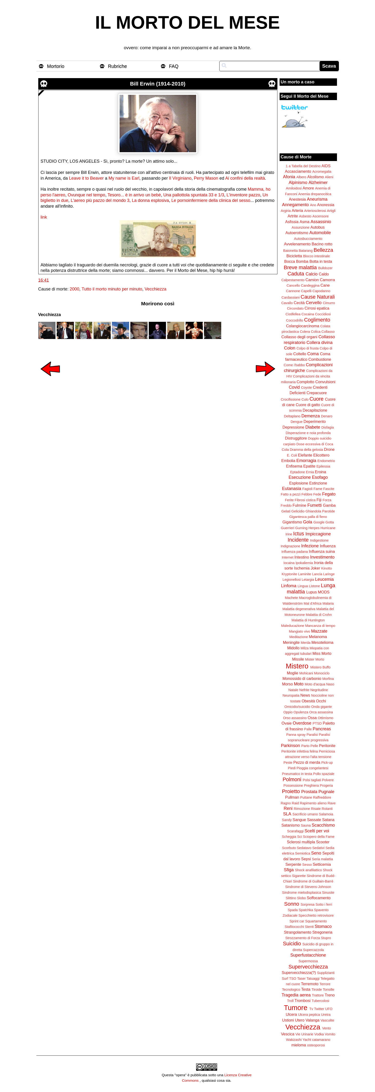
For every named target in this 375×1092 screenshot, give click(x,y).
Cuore (316, 399)
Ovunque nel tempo (86, 195)
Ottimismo (325, 718)
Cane (325, 285)
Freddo (286, 505)
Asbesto (305, 216)
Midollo (293, 648)
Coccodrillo (294, 320)
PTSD (317, 723)
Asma (304, 222)
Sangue (299, 820)
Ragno (286, 803)
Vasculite (327, 1020)
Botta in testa (320, 261)
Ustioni (288, 1020)
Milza (305, 648)
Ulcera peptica (309, 1015)
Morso (287, 684)
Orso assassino (295, 718)
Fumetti (314, 505)
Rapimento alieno (313, 803)
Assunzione (300, 227)
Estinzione (318, 483)
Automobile (320, 232)
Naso (330, 684)
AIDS (326, 166)
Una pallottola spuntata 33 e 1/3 (193, 195)
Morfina (328, 679)
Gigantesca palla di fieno (308, 517)
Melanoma (318, 637)
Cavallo (287, 303)
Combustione (319, 359)
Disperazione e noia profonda (308, 433)
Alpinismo (298, 182)
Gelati (285, 511)
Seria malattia (322, 859)
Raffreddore (322, 797)
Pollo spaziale (323, 774)
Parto (305, 746)
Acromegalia (321, 171)
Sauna (306, 825)
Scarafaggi (295, 831)
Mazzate (319, 631)
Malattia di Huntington (308, 620)
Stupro (326, 938)
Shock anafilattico (308, 870)
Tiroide (316, 989)
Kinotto (326, 568)
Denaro (326, 416)
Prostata (309, 791)
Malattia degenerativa (298, 609)
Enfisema (294, 466)
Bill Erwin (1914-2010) (157, 84)
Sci (299, 837)
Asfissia (291, 222)
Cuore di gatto (308, 405)
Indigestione (319, 540)
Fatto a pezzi (290, 494)
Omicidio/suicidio (297, 707)
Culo (305, 399)
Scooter (323, 842)
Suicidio (292, 944)
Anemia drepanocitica (314, 194)
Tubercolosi (320, 1001)
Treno (330, 995)
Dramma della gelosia (306, 450)
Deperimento (314, 421)
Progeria (326, 785)
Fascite (328, 489)
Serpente (293, 864)
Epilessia (323, 466)
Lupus (311, 592)
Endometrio (326, 461)
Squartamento (316, 921)
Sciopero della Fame (319, 837)
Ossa (312, 717)
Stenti (309, 927)
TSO (292, 978)
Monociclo (322, 673)
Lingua (303, 586)
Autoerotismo (297, 233)
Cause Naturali (318, 297)
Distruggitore (296, 438)
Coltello (299, 354)
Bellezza (323, 250)
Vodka (319, 1034)
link (44, 217)
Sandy (287, 820)
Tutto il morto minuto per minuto (112, 289)
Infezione (310, 545)
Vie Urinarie (304, 1034)
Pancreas (322, 728)
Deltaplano (292, 416)
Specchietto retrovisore (316, 915)
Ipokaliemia (304, 563)
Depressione (293, 427)
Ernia (310, 472)
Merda (306, 643)
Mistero (297, 666)
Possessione (293, 785)
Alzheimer (318, 182)
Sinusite (328, 892)
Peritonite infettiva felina (299, 751)
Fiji (318, 500)
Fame (318, 489)
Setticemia (322, 864)
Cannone (293, 291)
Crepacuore (317, 393)
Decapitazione (315, 410)
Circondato (295, 308)
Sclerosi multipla (301, 842)
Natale (293, 690)
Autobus (317, 227)
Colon (289, 348)
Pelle (314, 746)
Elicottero (321, 455)
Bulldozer (325, 268)
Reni (288, 808)
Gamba (329, 505)
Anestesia (297, 199)
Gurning (301, 528)
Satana (328, 820)
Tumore (295, 1007)
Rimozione (302, 809)
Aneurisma (317, 199)
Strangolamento (297, 932)
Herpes (314, 528)
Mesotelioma (322, 642)
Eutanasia (291, 488)
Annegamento (295, 204)
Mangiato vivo (299, 631)
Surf (285, 978)
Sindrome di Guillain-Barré (313, 881)
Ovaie (286, 723)
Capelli (306, 291)
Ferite (289, 500)
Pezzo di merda (306, 762)
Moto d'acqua (315, 684)
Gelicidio (297, 511)
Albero (301, 177)
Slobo (301, 898)
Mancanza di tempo (320, 626)
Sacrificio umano (305, 814)
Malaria (328, 603)
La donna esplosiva (150, 200)
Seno (316, 853)
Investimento (322, 557)
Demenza (310, 416)
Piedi (292, 768)
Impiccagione (318, 534)
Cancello (293, 285)
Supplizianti (326, 973)
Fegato (329, 494)
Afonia (289, 176)
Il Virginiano (180, 178)
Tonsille (328, 989)
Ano (313, 205)
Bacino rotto (322, 244)
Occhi (321, 701)
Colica (315, 332)
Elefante (305, 455)
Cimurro (329, 303)
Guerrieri (287, 528)
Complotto (305, 382)
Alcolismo (315, 177)
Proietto (291, 791)
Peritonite (327, 745)
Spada (293, 910)
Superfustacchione (308, 955)
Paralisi (312, 735)
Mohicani (306, 673)
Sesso (307, 864)
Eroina (320, 472)
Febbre (306, 494)
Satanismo (290, 825)
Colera (305, 332)
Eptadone (297, 472)
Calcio (312, 274)
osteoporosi (316, 1045)
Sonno (291, 904)
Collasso (328, 332)
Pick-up (327, 762)
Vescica (287, 1034)
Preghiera (311, 785)
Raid (295, 803)
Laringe (329, 574)
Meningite (291, 642)
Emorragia (306, 460)
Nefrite (304, 690)
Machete (291, 598)
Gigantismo (292, 522)
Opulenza (300, 712)
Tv (311, 1009)
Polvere (328, 780)
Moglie (292, 673)
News (305, 695)
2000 (74, 289)
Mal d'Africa (313, 603)
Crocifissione (290, 399)
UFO (328, 1009)
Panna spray (296, 735)
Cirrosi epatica (317, 308)
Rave (332, 803)
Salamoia (326, 814)
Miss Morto (322, 653)
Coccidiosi (323, 314)
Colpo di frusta (308, 348)
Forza (327, 500)
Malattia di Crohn (319, 615)
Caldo (324, 274)
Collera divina (320, 342)
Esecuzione (299, 477)
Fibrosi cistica (305, 500)
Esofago (320, 477)
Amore (308, 188)
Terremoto (310, 984)
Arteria (297, 210)
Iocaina (288, 563)
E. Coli (292, 455)
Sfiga (289, 869)
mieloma (298, 1045)
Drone (329, 449)
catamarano (321, 1040)
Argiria (286, 211)
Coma (313, 353)
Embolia (288, 460)
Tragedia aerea (296, 995)
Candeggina (310, 285)
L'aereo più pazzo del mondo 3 (100, 200)
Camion (312, 280)
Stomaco (323, 926)
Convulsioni (325, 382)
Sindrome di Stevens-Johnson (308, 887)
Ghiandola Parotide (320, 511)
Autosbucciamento (308, 239)
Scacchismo (323, 825)
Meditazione (298, 637)
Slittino (291, 898)
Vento (326, 1028)
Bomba (302, 261)
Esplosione (298, 483)
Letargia (308, 579)
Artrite (293, 216)
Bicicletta (294, 256)
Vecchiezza (155, 289)
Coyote (306, 387)
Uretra (326, 1015)
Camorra (327, 280)
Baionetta (290, 251)
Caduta (295, 274)
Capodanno (321, 291)
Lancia (317, 574)
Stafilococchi (294, 927)
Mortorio (56, 66)
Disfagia (327, 427)
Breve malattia (300, 267)
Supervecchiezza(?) (299, 972)
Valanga (313, 1020)
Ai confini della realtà (245, 178)
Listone (314, 586)
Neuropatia (291, 695)
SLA (287, 814)
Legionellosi (291, 579)
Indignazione (290, 546)
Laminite (304, 574)
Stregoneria (322, 932)
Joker (315, 568)
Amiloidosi (294, 188)
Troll (290, 1001)
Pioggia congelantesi (312, 768)
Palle (308, 729)
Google (318, 522)
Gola (307, 522)
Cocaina (307, 314)
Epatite (309, 466)
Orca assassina (321, 712)
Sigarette (299, 876)
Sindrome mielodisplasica (301, 892)
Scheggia (289, 837)
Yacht (307, 1040)
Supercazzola (313, 950)
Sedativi (318, 848)
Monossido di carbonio (301, 678)
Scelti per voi (316, 830)
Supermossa (308, 961)
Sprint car (297, 921)
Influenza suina (322, 551)
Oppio (287, 712)
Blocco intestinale (316, 256)
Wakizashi (294, 1040)
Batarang (306, 251)
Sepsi (306, 859)
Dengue (297, 422)
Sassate (314, 820)
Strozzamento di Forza (302, 938)
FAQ (174, 66)
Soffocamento (319, 898)
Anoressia (325, 205)
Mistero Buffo (320, 667)
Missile (298, 659)
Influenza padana (294, 552)
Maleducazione (292, 626)
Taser (301, 978)
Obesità (308, 701)
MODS (324, 592)
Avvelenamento (297, 244)
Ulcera (291, 1014)
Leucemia (324, 579)
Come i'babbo (294, 365)
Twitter (319, 1009)
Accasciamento (298, 171)
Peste (288, 762)
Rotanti (327, 809)
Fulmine (299, 505)
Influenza (328, 546)
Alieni (329, 177)
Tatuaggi (313, 978)
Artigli (331, 211)
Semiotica (302, 853)
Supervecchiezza (308, 967)
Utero (299, 1020)
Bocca (289, 261)
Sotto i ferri (323, 904)
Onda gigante (321, 707)
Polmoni (292, 779)
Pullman (292, 797)
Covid (294, 387)
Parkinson (290, 745)
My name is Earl (124, 178)
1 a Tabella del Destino (303, 166)
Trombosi (303, 1000)
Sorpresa (307, 904)
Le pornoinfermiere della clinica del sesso (210, 200)
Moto (298, 684)
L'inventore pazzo (243, 195)
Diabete (312, 427)
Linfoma (288, 585)
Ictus (298, 534)
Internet (287, 557)
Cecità (299, 303)
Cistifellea (293, 314)
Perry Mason (206, 178)
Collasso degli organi (299, 337)
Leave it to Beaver (86, 178)
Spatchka (306, 910)
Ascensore (320, 216)
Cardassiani (290, 297)
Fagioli (307, 489)
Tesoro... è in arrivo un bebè (134, 195)
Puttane (306, 797)
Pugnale (326, 791)
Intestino (301, 557)
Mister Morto (314, 659)
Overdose (302, 723)
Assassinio (321, 221)
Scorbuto (289, 848)
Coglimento (317, 320)
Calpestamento (292, 280)
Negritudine (319, 690)
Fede (317, 494)
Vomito (330, 1034)
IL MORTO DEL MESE (187, 22)
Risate (316, 809)
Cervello (314, 302)
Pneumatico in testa (297, 774)
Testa (305, 989)
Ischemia (302, 568)
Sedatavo (304, 848)
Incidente (298, 540)
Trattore (318, 995)
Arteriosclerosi (315, 211)
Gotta (329, 522)
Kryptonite (289, 574)
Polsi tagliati (312, 780)
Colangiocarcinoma (302, 326)
